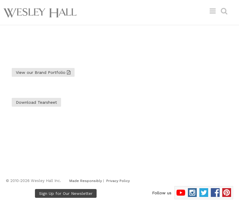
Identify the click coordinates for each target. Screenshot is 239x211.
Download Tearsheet (36, 102)
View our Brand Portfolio (43, 72)
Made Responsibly (85, 181)
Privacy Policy (118, 181)
